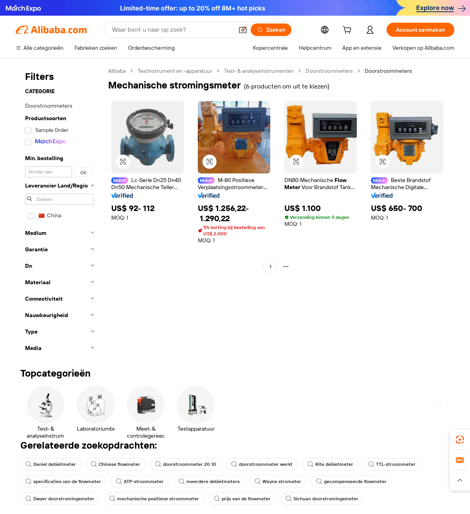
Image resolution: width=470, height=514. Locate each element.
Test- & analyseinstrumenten (259, 71)
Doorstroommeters (329, 71)
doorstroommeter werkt (262, 464)
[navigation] (59, 212)
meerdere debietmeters (209, 481)
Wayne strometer (278, 481)
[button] (243, 29)
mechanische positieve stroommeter (154, 499)
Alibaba (117, 71)
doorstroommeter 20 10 (185, 464)
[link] (460, 439)
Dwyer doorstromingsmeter (59, 499)
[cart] (348, 31)
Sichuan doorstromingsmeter (322, 499)
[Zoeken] (271, 29)
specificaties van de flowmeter (63, 481)
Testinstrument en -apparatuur (174, 71)
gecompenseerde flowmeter (351, 481)
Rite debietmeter (330, 464)
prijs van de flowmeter (242, 499)
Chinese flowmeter (115, 464)
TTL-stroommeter (392, 464)
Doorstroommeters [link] (388, 71)
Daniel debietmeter (50, 464)
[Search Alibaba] (172, 29)
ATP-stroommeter (140, 481)
